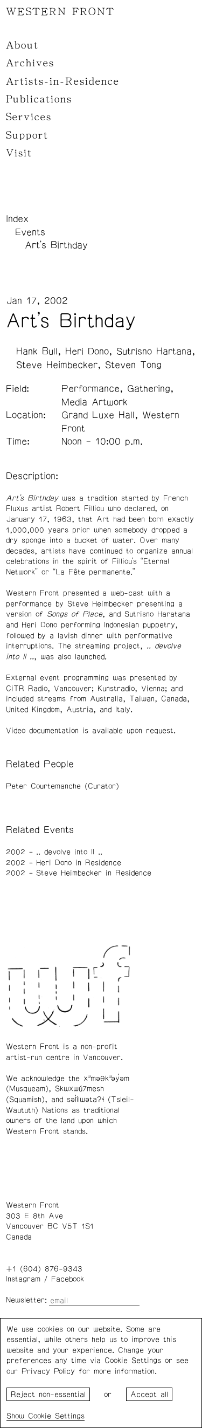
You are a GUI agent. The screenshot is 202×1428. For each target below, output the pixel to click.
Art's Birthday (56, 245)
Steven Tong (133, 365)
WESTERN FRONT (60, 11)
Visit (19, 153)
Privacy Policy (48, 1371)
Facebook (67, 1279)
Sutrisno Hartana (154, 351)
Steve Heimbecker (56, 365)
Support (27, 135)
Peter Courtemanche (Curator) (62, 786)
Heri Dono (87, 351)
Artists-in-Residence (63, 81)
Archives (30, 63)
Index (17, 219)
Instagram (23, 1279)
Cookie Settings (56, 1416)
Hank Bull (37, 351)
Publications (39, 99)
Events (30, 232)
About (22, 45)
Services (29, 117)
